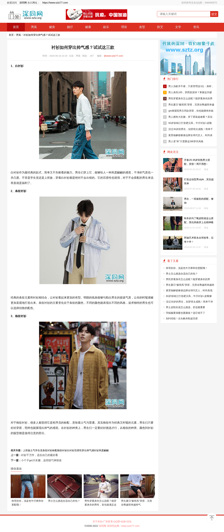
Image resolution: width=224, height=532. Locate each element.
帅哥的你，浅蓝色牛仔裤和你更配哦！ (187, 268)
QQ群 (117, 521)
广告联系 (108, 521)
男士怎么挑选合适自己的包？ (182, 273)
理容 (124, 27)
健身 (52, 27)
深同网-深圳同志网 (109, 525)
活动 (129, 521)
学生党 (39, 450)
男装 (34, 27)
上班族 (26, 450)
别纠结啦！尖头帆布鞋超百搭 (182, 318)
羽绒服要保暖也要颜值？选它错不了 (185, 312)
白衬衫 (70, 450)
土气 (32, 450)
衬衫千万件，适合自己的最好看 (39, 455)
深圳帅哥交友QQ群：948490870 (199, 2)
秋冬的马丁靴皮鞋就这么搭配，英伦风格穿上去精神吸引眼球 (199, 222)
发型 (142, 27)
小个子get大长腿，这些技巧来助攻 (41, 460)
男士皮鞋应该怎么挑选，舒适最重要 (185, 307)
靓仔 (70, 27)
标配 (54, 450)
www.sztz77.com (130, 525)
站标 (123, 521)
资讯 (196, 27)
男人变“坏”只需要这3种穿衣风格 (183, 141)
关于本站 (97, 521)
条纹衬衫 (47, 450)
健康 (88, 27)
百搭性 (78, 450)
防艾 (160, 27)
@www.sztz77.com (113, 55)
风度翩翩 (104, 450)
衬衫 (96, 450)
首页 (16, 27)
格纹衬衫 (62, 450)
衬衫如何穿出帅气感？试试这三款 (41, 34)
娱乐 (106, 27)
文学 (178, 27)
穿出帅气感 (88, 450)
